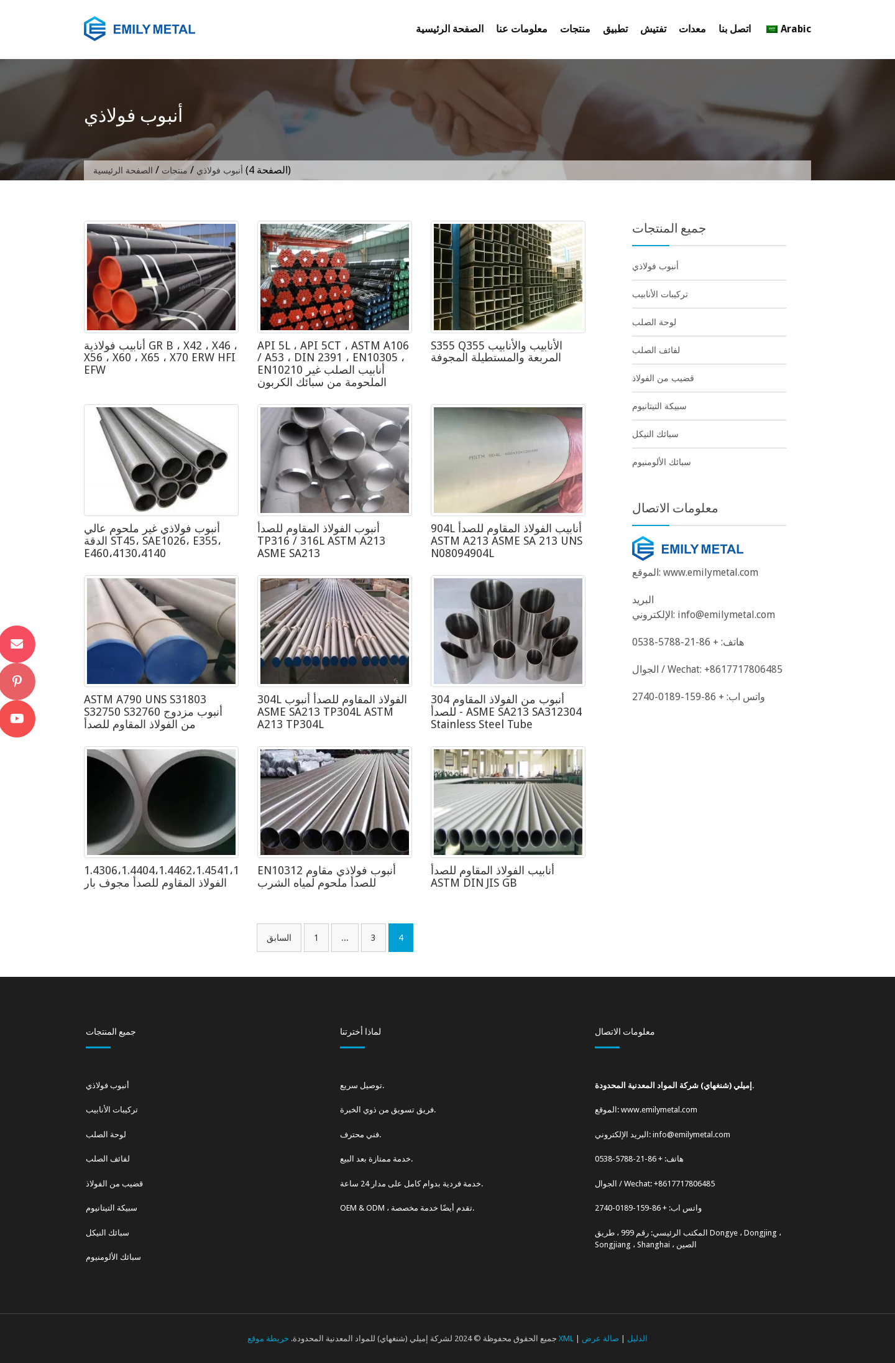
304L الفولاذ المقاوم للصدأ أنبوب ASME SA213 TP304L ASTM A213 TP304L (332, 712)
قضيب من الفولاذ (663, 378)
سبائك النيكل (655, 434)
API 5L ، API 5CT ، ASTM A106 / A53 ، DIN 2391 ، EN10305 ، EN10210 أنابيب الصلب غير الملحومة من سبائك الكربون (333, 364)
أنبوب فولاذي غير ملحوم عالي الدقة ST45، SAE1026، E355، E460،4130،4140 (152, 541)
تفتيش (653, 29)
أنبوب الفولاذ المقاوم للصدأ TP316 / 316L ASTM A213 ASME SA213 (321, 541)
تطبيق (615, 29)
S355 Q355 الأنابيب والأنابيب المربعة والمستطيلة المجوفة (496, 351)
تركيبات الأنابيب (660, 294)
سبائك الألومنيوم (661, 462)
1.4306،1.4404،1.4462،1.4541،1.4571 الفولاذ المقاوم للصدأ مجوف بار (175, 876)
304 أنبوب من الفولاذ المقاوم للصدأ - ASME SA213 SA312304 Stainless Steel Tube (506, 712)
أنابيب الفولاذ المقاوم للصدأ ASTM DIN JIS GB (492, 876)
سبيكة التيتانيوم (659, 406)
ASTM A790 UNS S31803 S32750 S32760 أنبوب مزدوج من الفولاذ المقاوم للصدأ (153, 712)
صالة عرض (600, 1338)
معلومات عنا (522, 29)
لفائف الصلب (656, 350)
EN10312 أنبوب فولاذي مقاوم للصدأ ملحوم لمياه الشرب (326, 876)
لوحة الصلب (654, 322)
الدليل (637, 1338)
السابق (279, 938)
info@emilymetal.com (726, 615)
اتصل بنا (734, 29)
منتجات (575, 29)
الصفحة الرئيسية (450, 29)
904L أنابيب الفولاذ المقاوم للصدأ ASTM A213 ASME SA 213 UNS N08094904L (506, 541)
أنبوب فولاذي (655, 266)
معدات (692, 29)
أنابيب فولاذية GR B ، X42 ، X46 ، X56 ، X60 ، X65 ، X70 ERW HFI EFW (160, 358)
